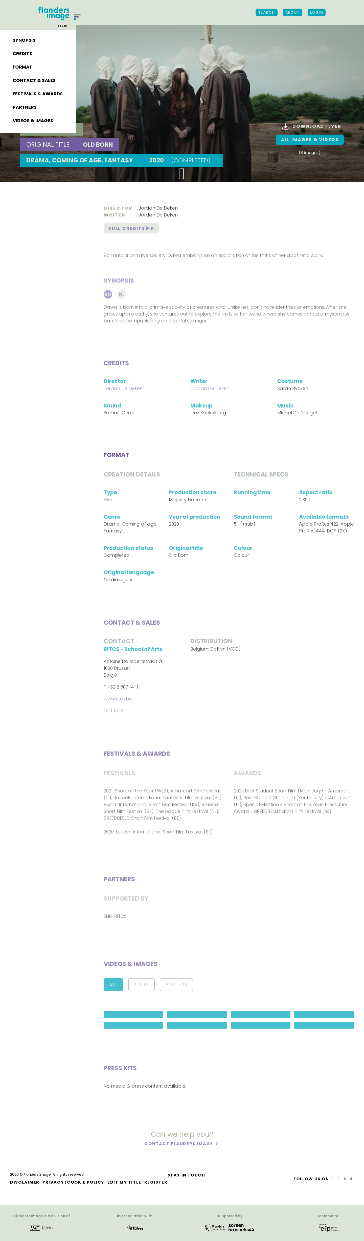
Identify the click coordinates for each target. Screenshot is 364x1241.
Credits (22, 53)
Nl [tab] (121, 296)
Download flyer (311, 126)
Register (156, 1182)
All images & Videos (310, 139)
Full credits (131, 229)
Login (316, 12)
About (292, 12)
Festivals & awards (38, 94)
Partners (25, 107)
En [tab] (108, 296)
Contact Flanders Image (179, 1145)
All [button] (113, 985)
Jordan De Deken (158, 209)
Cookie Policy (85, 1182)
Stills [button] (141, 985)
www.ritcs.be (118, 700)
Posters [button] (176, 985)
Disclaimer (24, 1182)
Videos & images (33, 120)
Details (114, 712)
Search (266, 12)
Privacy (53, 1182)
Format (22, 67)
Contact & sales (34, 80)
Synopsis (24, 40)
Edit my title (124, 1182)
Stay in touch (186, 1175)
